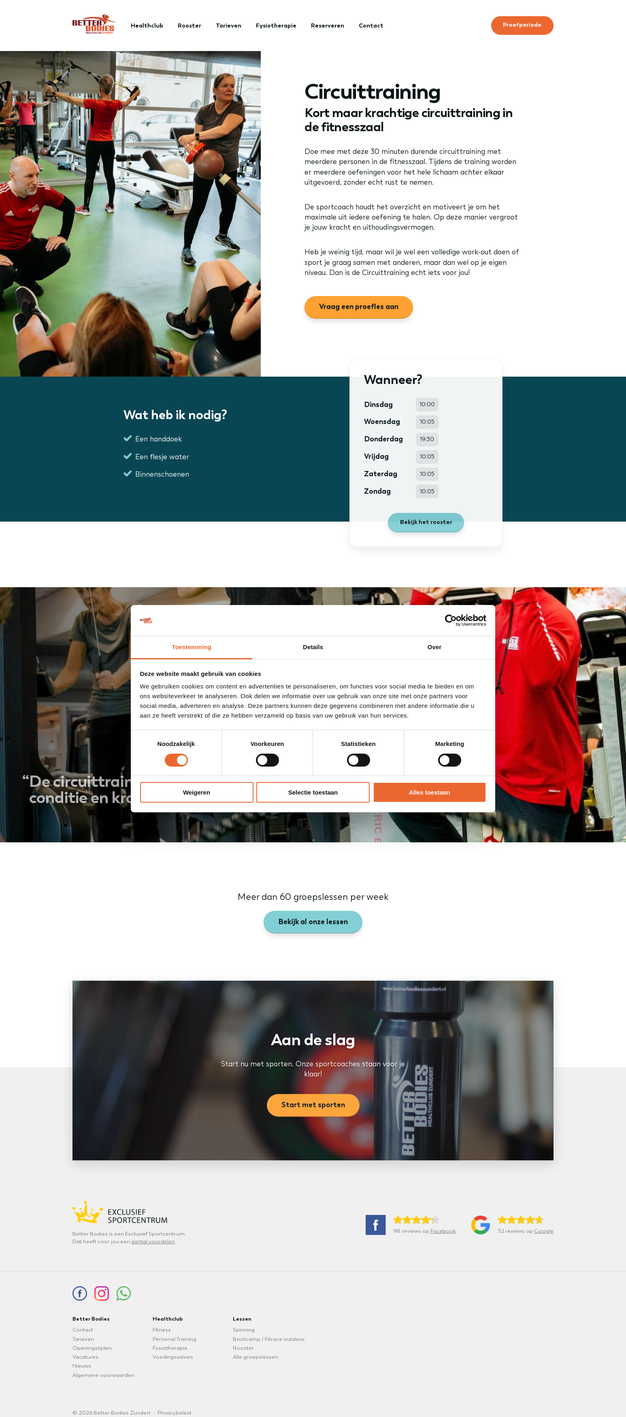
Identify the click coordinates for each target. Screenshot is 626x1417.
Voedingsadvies (173, 1357)
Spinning (244, 1330)
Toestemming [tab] (191, 647)
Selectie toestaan (313, 792)
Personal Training (174, 1339)
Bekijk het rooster (426, 529)
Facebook (443, 1231)
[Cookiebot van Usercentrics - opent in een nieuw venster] (450, 620)
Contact (371, 25)
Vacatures (85, 1357)
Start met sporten (313, 1111)
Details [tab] (313, 647)
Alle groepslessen (255, 1357)
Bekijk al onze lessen (313, 921)
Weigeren (196, 792)
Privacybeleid (174, 1413)
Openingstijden (92, 1348)
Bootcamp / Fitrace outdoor (269, 1339)
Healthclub (147, 25)
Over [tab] (435, 647)
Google (544, 1231)
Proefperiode (522, 24)
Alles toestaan (429, 792)
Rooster (189, 25)
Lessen (242, 1318)
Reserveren (327, 25)
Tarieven (228, 25)
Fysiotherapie (276, 25)
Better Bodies (91, 1318)
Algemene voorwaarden (103, 1375)
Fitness (162, 1330)
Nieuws (81, 1366)
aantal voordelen (153, 1241)
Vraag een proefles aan (358, 306)
